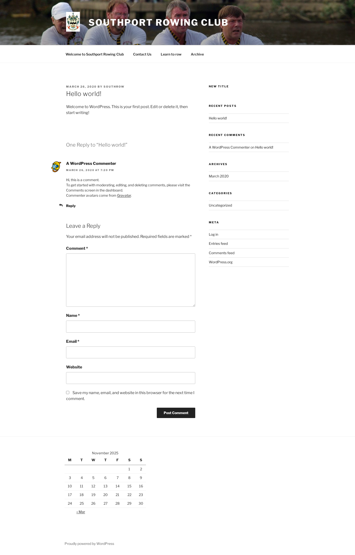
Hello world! (218, 118)
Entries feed (218, 243)
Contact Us (142, 54)
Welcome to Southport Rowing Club (95, 54)
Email (72, 341)
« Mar (80, 512)
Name (73, 315)
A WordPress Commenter (91, 163)
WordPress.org (220, 262)
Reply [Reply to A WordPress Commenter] (71, 206)
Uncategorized (220, 205)
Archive (197, 54)
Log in (213, 234)
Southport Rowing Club (158, 22)
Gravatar (124, 195)
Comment (77, 248)
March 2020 (219, 176)
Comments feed (221, 253)
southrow (114, 86)
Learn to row (171, 54)
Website (74, 367)
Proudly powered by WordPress (89, 543)
